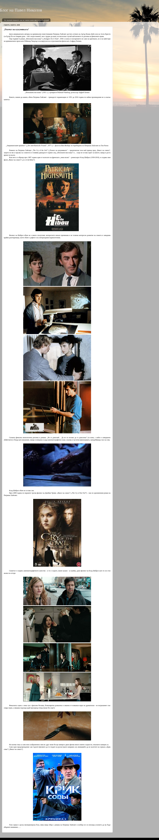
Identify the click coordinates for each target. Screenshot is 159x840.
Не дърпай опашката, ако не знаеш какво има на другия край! (26, 20)
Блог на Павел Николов (21, 10)
